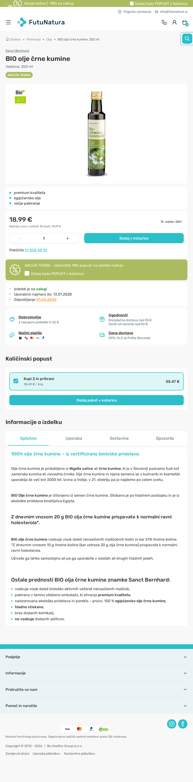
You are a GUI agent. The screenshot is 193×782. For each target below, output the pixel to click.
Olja (49, 39)
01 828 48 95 (36, 250)
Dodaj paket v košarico (97, 400)
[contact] (164, 22)
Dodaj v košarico (133, 238)
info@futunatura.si (171, 12)
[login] (174, 22)
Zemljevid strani (17, 754)
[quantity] (43, 238)
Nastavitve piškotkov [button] (79, 754)
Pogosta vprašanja (134, 12)
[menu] (9, 22)
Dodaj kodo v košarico (161, 3)
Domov (13, 39)
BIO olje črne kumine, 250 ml (78, 39)
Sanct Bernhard (17, 51)
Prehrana (34, 39)
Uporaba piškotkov (46, 754)
